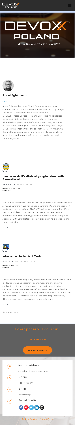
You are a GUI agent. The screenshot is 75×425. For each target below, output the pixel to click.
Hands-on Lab (9, 182)
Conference (8, 259)
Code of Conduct (30, 417)
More (5, 225)
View (5, 169)
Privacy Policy (46, 417)
